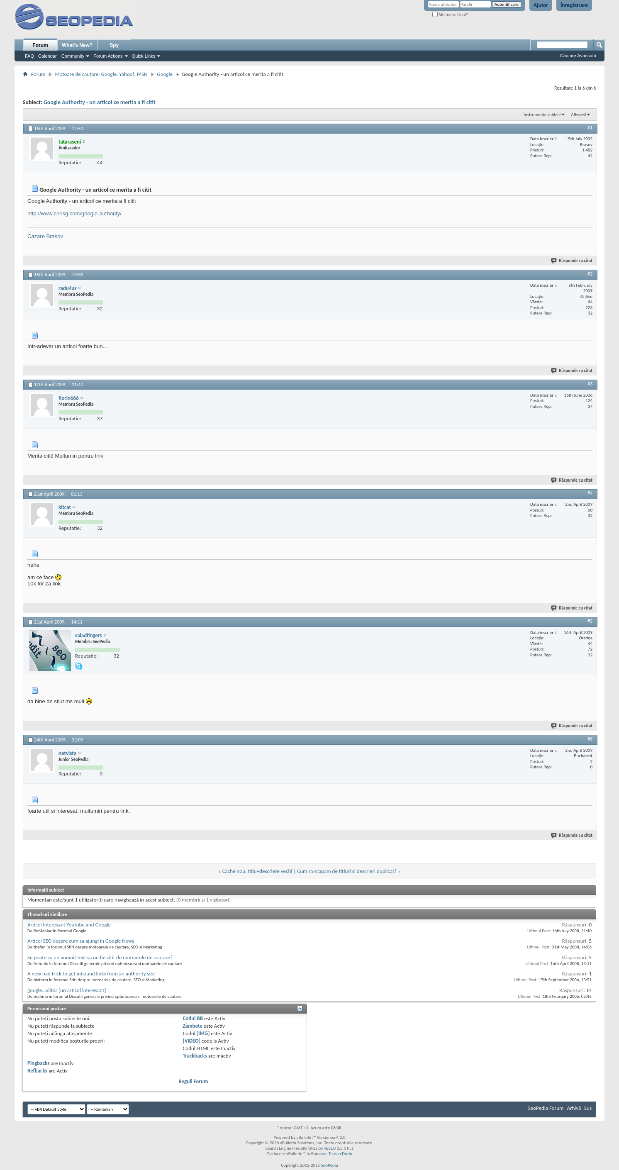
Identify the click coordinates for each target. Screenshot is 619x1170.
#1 (589, 128)
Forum (40, 45)
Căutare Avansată (578, 55)
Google (164, 74)
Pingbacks (38, 1063)
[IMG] (203, 1033)
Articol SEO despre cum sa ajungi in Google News (80, 941)
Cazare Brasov (45, 236)
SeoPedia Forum (546, 1108)
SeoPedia (329, 1165)
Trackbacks (195, 1056)
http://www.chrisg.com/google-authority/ (74, 213)
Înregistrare (574, 5)
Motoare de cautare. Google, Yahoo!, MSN (101, 74)
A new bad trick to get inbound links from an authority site (91, 973)
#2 (589, 274)
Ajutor (541, 5)
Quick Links (144, 56)
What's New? (77, 45)
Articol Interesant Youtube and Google (69, 924)
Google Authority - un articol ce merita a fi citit (100, 102)
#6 (589, 739)
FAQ (29, 56)
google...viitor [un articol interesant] (66, 990)
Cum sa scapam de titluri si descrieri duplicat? (347, 871)
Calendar (47, 56)
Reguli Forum (193, 1081)
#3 (589, 384)
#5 (589, 621)
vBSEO (330, 1148)
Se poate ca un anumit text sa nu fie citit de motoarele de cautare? (100, 957)
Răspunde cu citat (572, 260)
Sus (588, 1108)
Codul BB (193, 1018)
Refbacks (37, 1071)
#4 (589, 493)
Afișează (578, 114)
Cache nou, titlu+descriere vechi (257, 871)
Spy (114, 45)
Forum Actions (107, 56)
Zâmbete (192, 1026)
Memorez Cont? (450, 14)
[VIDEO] (191, 1041)
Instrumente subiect (542, 114)
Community (73, 56)
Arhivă (574, 1108)
